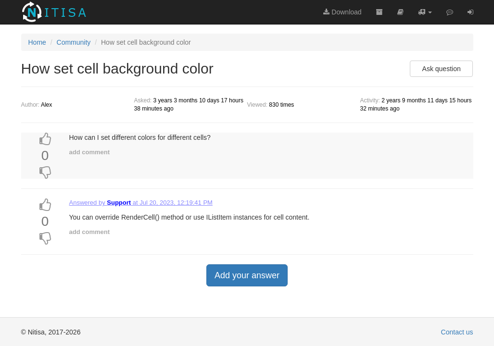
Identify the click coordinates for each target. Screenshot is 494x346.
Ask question (441, 69)
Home (37, 42)
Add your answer (247, 275)
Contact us (457, 332)
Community (74, 42)
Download (342, 12)
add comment (89, 152)
